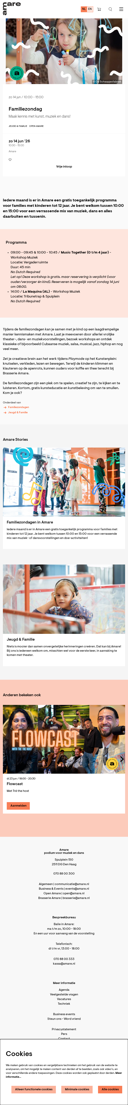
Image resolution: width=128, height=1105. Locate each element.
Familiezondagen (16, 407)
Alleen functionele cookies (34, 1089)
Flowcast (15, 784)
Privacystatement (64, 1029)
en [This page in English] (90, 9)
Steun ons (54, 1019)
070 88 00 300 (64, 873)
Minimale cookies (77, 1089)
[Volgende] (122, 759)
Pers (64, 1034)
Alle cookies (110, 1089)
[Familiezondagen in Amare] (64, 482)
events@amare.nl (77, 888)
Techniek (64, 1003)
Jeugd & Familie (15, 413)
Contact (64, 1038)
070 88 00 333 (64, 959)
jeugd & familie (18, 126)
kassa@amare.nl (64, 963)
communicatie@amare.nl (72, 884)
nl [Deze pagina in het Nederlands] (84, 9)
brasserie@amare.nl (76, 898)
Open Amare (36, 126)
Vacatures (64, 999)
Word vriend (72, 1019)
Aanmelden (18, 805)
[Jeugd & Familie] (64, 599)
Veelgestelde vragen (64, 994)
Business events (64, 1014)
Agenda (64, 990)
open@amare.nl (73, 893)
